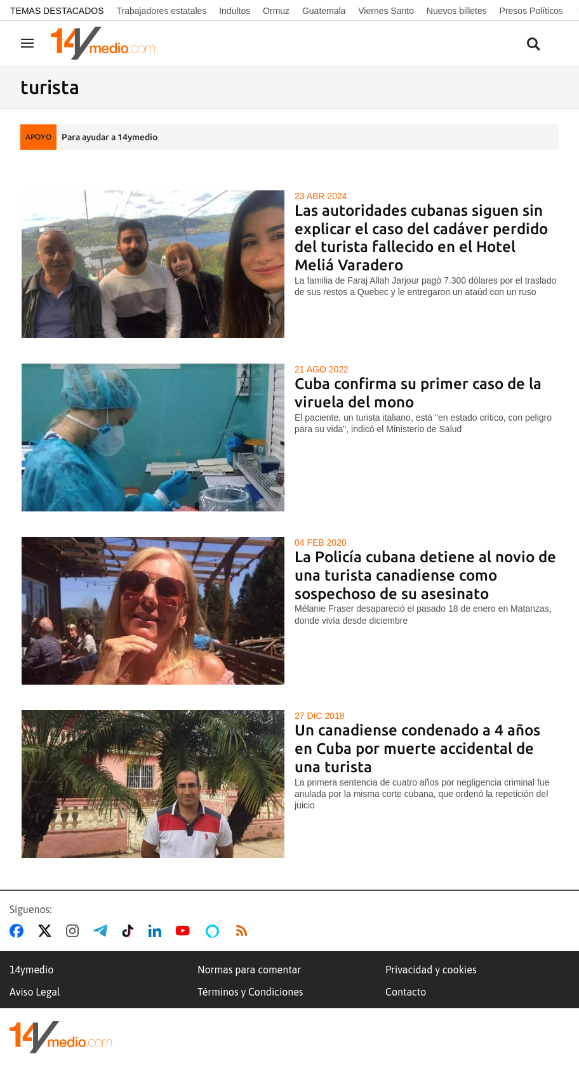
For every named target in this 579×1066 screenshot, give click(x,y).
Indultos (234, 11)
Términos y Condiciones (250, 991)
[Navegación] (27, 43)
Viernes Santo (386, 11)
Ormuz (276, 11)
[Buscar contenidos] (533, 44)
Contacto (405, 991)
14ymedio (31, 969)
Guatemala (323, 11)
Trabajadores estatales (161, 11)
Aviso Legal (35, 991)
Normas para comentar (249, 969)
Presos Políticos (531, 11)
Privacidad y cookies (431, 969)
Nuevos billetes (457, 11)
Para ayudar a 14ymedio (109, 137)
